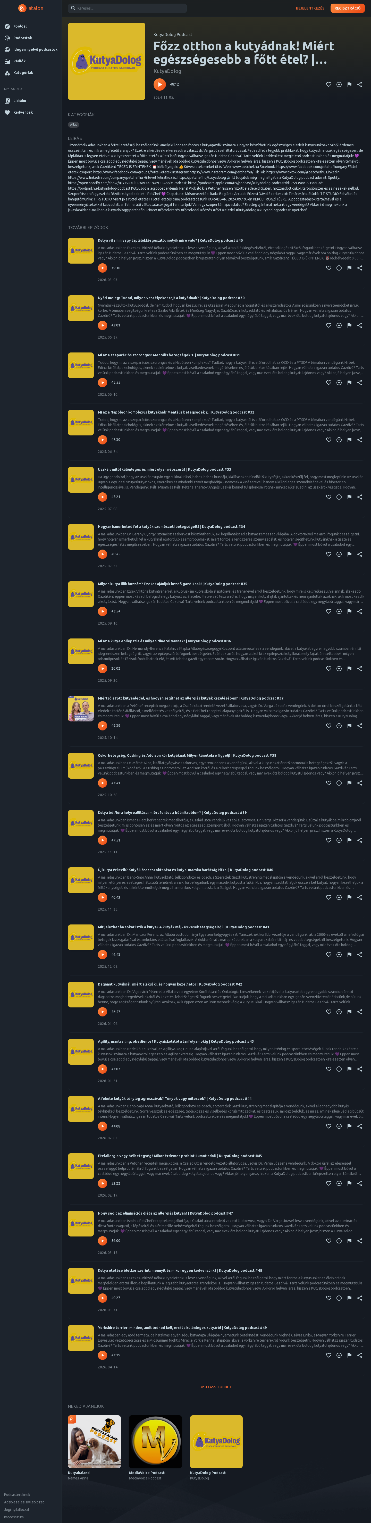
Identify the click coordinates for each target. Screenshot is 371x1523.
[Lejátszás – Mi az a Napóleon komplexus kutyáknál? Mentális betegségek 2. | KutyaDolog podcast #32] (102, 439)
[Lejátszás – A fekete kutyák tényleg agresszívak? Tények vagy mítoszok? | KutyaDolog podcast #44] (102, 1126)
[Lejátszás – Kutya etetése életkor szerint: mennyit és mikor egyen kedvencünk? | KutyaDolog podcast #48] (102, 1298)
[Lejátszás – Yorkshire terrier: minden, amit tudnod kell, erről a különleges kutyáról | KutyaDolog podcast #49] (102, 1355)
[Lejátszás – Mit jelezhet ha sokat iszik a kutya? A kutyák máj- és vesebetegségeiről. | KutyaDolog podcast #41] (102, 954)
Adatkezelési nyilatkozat (24, 1502)
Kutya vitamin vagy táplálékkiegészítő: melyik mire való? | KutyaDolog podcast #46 (170, 240)
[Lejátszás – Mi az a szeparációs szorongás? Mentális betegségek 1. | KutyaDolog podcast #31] (102, 382)
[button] (31, 26)
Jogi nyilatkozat (16, 1510)
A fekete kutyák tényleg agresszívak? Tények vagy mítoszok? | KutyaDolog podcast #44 (174, 1099)
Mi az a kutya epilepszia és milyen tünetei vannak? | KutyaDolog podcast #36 (164, 641)
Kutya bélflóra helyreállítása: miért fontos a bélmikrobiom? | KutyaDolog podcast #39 (172, 813)
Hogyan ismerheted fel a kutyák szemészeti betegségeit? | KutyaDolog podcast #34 (171, 527)
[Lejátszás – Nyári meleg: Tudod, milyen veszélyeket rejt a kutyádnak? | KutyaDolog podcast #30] (102, 325)
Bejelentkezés (310, 8)
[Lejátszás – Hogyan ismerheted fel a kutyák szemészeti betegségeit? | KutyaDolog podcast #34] (102, 554)
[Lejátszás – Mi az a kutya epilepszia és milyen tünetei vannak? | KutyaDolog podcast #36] (102, 668)
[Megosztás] (360, 84)
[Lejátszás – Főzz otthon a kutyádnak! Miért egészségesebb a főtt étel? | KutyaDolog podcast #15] (160, 84)
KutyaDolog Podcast (173, 34)
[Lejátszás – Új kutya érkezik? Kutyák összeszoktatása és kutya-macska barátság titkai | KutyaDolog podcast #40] (102, 897)
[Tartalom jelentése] (349, 84)
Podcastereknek (17, 1495)
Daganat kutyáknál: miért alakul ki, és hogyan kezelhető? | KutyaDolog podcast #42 (170, 984)
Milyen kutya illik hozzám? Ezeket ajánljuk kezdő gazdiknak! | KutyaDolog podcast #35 (172, 584)
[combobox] (126, 8)
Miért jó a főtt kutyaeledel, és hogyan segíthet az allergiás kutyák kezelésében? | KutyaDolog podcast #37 (190, 698)
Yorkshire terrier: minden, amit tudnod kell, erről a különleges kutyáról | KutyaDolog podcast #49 (182, 1328)
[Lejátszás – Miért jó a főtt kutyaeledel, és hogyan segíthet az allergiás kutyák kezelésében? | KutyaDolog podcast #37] (102, 725)
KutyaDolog (167, 71)
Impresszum (14, 1517)
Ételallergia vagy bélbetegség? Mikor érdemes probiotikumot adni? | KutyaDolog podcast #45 (180, 1156)
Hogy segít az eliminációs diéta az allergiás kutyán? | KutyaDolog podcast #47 (165, 1213)
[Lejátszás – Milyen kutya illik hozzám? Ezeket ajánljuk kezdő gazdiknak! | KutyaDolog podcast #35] (102, 611)
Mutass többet (216, 1387)
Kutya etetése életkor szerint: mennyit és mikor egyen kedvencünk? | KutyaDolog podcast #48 (180, 1270)
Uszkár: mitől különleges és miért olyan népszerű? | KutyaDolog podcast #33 (164, 469)
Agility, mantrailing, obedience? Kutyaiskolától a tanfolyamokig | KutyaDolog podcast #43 (176, 1041)
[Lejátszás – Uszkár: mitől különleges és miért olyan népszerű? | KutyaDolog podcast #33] (102, 497)
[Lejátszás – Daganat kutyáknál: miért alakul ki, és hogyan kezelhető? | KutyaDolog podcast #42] (102, 1011)
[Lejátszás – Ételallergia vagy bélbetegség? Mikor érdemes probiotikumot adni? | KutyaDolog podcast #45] (102, 1183)
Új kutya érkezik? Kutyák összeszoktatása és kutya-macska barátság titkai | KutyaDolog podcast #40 (185, 870)
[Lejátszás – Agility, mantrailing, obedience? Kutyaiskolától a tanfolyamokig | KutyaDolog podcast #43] (102, 1069)
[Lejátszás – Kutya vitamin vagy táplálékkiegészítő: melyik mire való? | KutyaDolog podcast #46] (102, 268)
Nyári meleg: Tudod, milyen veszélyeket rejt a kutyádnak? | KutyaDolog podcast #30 (171, 298)
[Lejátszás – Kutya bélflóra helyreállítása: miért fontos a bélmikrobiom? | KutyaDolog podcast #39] (102, 840)
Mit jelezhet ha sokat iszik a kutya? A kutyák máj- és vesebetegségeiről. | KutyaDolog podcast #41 (183, 927)
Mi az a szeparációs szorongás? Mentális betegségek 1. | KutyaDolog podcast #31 (169, 355)
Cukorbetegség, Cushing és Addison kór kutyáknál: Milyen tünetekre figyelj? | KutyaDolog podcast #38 (187, 755)
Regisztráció (348, 8)
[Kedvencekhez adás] (329, 84)
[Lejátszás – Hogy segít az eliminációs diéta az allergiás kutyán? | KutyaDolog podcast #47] (102, 1241)
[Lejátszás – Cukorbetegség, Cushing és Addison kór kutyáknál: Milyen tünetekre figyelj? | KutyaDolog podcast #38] (102, 783)
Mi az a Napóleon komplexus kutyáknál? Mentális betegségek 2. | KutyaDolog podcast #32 (176, 412)
